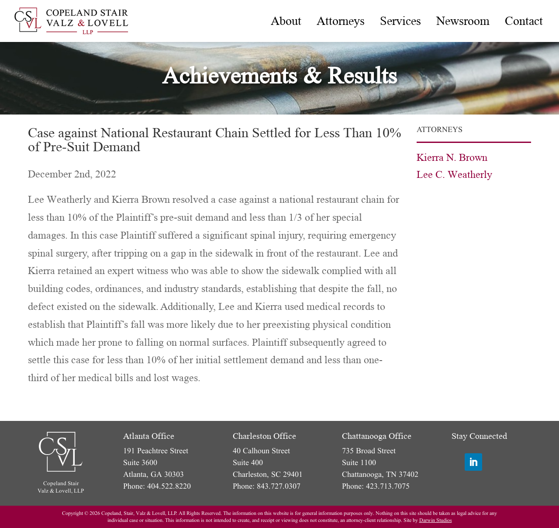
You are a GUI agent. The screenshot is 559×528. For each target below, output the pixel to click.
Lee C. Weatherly (454, 174)
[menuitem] (286, 21)
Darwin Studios (435, 520)
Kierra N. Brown (452, 157)
